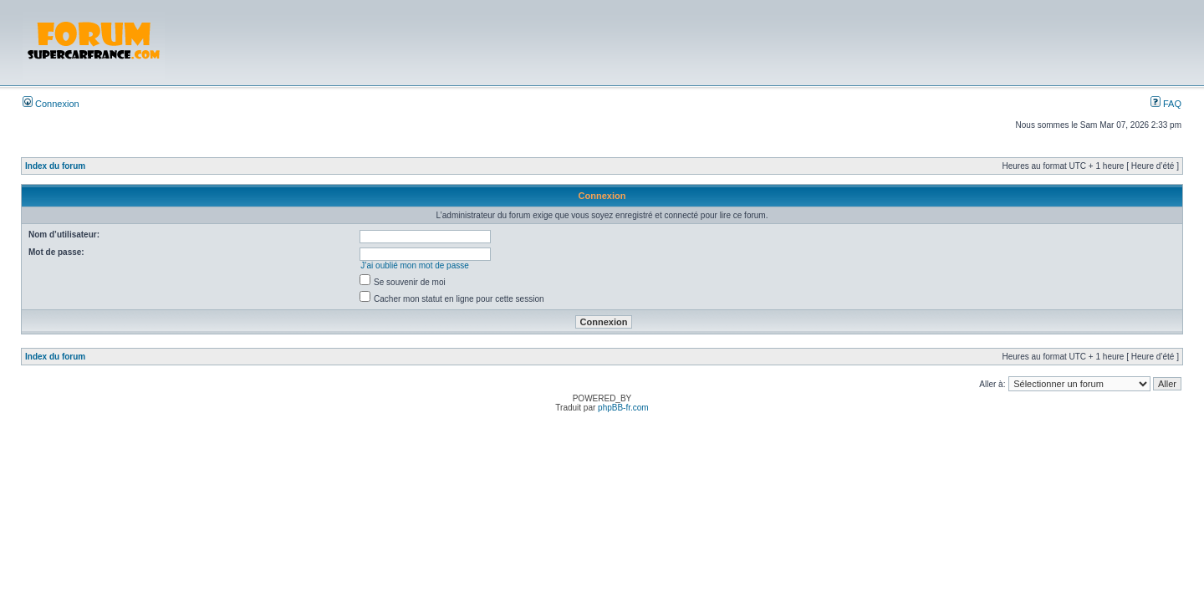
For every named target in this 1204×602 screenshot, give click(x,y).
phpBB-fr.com (623, 407)
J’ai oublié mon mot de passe (414, 265)
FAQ (1165, 104)
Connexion (51, 104)
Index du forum (55, 166)
